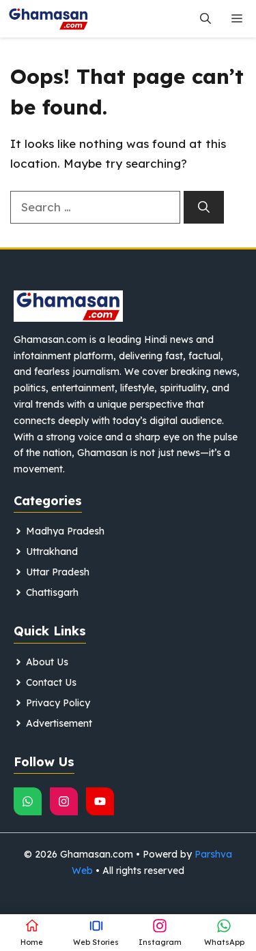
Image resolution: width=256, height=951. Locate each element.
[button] (205, 18)
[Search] (204, 207)
